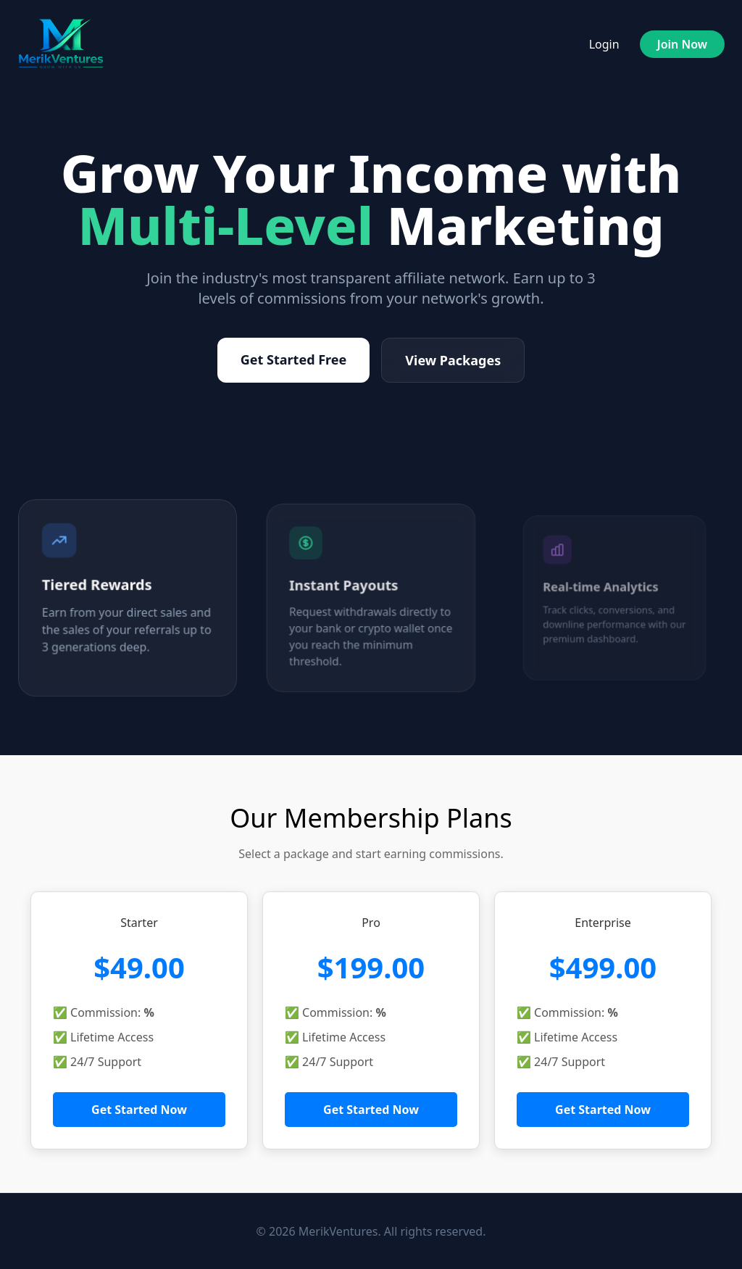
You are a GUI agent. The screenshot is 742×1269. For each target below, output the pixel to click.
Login (604, 44)
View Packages (453, 360)
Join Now (682, 44)
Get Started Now (139, 1110)
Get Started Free (294, 359)
